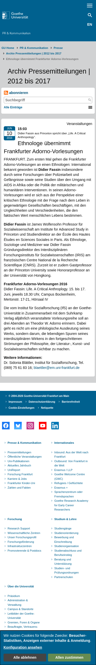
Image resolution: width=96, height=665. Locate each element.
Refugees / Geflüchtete (68, 483)
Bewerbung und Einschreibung (64, 539)
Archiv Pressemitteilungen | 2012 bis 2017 (33, 53)
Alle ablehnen (24, 657)
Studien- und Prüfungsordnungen (66, 570)
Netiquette (47, 407)
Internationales (64, 442)
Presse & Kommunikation (24, 442)
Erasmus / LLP (63, 469)
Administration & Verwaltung (18, 602)
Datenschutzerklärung (42, 401)
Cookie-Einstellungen (21, 407)
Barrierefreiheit (71, 401)
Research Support (19, 528)
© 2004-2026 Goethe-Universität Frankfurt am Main (39, 396)
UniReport (14, 469)
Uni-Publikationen (18, 461)
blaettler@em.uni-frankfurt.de (57, 368)
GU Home (8, 47)
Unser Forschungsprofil (22, 537)
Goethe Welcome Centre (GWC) (69, 476)
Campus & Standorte (20, 609)
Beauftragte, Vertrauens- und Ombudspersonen (23, 629)
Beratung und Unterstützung (62, 561)
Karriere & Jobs (17, 478)
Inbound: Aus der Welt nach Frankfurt (71, 454)
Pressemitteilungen (19, 452)
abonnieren (16, 93)
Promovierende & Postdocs (24, 550)
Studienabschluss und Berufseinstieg (68, 553)
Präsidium (14, 595)
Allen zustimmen (69, 657)
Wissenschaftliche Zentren (24, 532)
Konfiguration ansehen (23, 647)
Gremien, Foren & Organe (24, 622)
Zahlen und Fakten (19, 487)
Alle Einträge (13, 107)
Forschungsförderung (21, 541)
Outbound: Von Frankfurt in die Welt (71, 463)
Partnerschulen (63, 577)
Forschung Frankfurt (20, 474)
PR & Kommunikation (16, 33)
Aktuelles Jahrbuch (19, 465)
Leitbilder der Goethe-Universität (21, 616)
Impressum (15, 401)
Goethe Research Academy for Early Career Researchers (71, 505)
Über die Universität (21, 586)
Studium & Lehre (65, 519)
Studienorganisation (66, 546)
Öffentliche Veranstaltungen (25, 456)
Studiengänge (62, 528)
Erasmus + (61, 487)
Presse (58, 47)
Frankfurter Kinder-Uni (21, 483)
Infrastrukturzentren (20, 546)
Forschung (15, 519)
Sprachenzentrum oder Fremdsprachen (68, 494)
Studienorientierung (66, 532)
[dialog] (48, 647)
